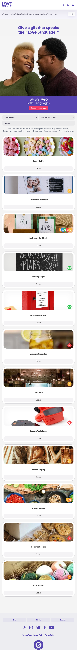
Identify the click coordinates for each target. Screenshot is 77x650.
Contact (63, 620)
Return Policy (49, 635)
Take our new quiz (38, 108)
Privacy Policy (38, 635)
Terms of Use (27, 635)
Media (38, 620)
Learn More (53, 14)
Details (38, 168)
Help (14, 620)
